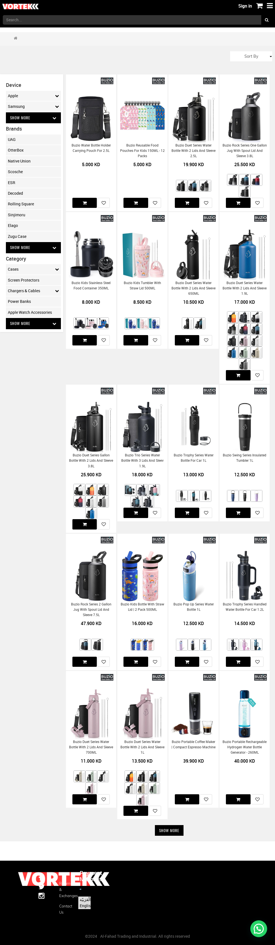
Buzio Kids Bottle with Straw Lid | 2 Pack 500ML (142, 607)
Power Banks (19, 301)
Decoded (15, 193)
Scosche (15, 172)
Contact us (65, 909)
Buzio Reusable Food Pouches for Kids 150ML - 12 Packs (142, 151)
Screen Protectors (23, 280)
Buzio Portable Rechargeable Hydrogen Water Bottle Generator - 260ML (245, 747)
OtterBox (16, 150)
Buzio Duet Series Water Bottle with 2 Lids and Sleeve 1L (142, 747)
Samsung (33, 106)
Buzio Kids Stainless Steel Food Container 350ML (91, 285)
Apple (33, 96)
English (86, 905)
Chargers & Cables (33, 291)
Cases (33, 269)
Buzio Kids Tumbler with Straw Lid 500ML (142, 285)
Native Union (19, 161)
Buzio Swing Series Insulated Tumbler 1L (244, 458)
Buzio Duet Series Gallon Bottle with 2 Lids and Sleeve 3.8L (91, 460)
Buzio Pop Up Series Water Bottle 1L (193, 607)
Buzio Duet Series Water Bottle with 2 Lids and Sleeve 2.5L (193, 151)
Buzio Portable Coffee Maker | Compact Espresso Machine (193, 744)
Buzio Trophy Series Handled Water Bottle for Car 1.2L (245, 607)
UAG (12, 139)
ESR (11, 182)
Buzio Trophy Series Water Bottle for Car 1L (194, 458)
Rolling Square (21, 204)
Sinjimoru (16, 214)
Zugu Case (17, 236)
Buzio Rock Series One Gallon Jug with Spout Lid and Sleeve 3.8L (245, 151)
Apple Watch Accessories (30, 312)
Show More (33, 118)
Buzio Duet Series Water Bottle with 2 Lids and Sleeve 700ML (91, 747)
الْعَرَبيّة (85, 899)
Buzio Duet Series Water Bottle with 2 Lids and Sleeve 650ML (193, 288)
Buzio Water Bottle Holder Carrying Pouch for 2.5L (91, 148)
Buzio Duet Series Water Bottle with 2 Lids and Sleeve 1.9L (245, 288)
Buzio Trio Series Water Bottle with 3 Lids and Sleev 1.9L (142, 460)
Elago (13, 225)
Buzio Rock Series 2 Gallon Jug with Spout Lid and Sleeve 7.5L (91, 609)
